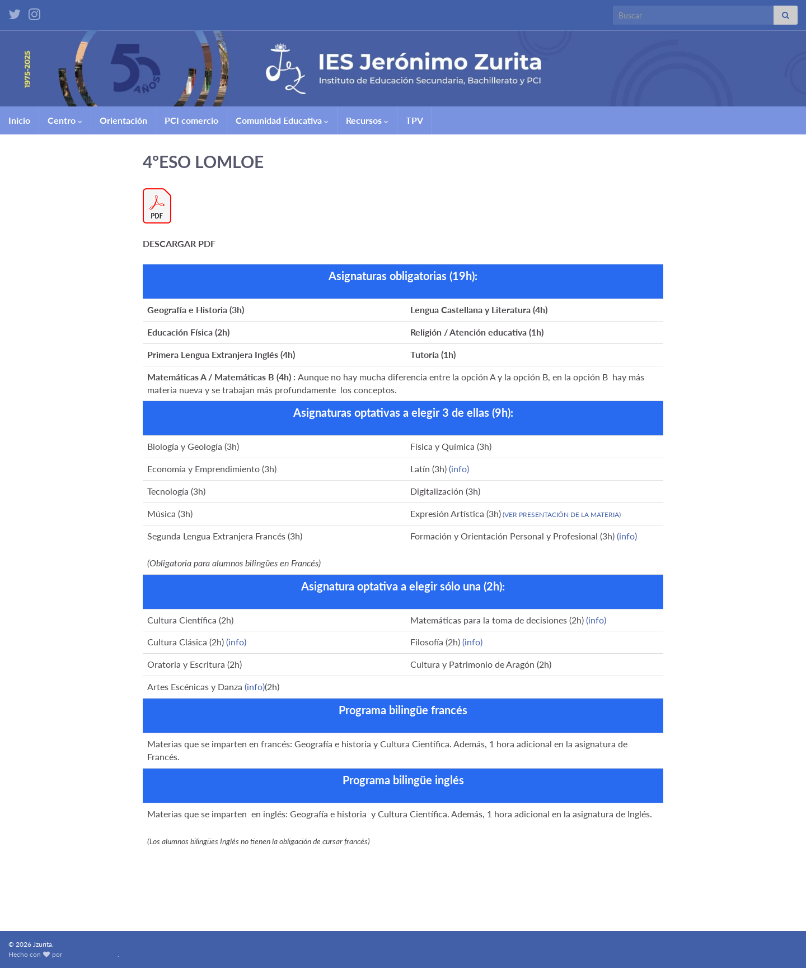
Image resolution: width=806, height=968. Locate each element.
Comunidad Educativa (282, 120)
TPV (414, 120)
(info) (459, 468)
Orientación (123, 120)
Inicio (19, 120)
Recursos (367, 120)
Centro (65, 120)
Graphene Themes (91, 954)
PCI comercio (191, 120)
